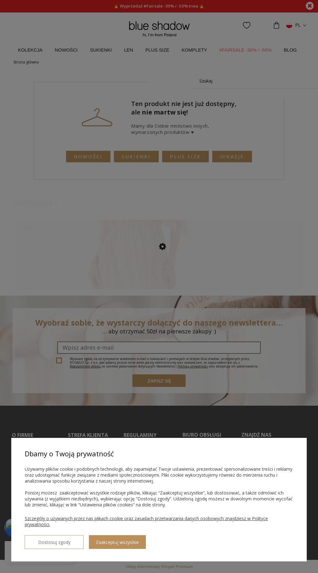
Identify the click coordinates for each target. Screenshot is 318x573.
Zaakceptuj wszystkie (103, 540)
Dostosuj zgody (47, 539)
